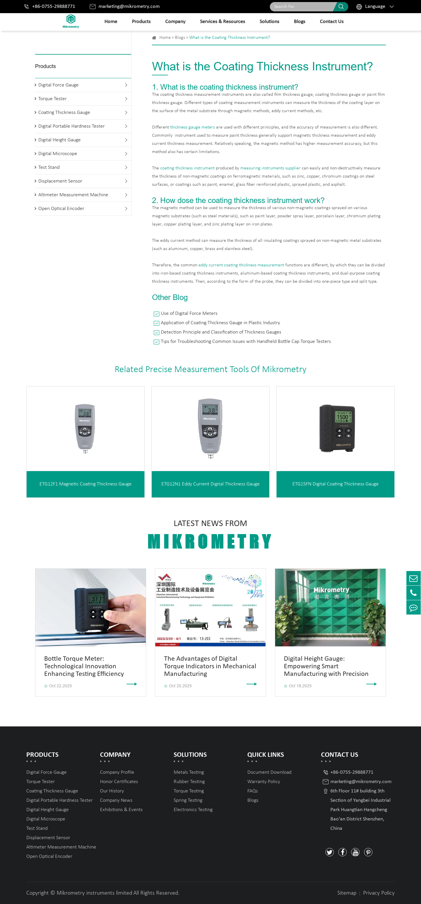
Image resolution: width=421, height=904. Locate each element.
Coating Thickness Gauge (64, 112)
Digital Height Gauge (59, 140)
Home (110, 22)
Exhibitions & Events (121, 810)
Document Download (269, 772)
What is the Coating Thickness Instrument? (229, 37)
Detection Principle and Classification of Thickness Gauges (221, 332)
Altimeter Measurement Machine (73, 195)
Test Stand (49, 167)
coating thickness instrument (187, 168)
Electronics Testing (193, 810)
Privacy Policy (379, 893)
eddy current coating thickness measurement (241, 265)
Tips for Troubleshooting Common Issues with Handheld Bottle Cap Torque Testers (246, 341)
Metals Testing (189, 772)
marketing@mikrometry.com (129, 6)
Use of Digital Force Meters (189, 313)
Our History (112, 791)
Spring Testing (188, 800)
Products (141, 22)
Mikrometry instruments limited (94, 893)
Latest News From (210, 535)
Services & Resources (222, 22)
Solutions (269, 22)
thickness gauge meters (192, 127)
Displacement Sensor (60, 181)
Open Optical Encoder (61, 208)
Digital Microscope (57, 154)
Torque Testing (189, 791)
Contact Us (332, 22)
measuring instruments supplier (270, 168)
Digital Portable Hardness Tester (71, 126)
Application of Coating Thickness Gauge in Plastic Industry (220, 323)
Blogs (299, 22)
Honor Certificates (119, 782)
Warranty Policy (263, 782)
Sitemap (346, 893)
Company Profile (117, 772)
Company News (116, 800)
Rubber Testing (189, 782)
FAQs (252, 791)
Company (175, 22)
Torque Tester (52, 99)
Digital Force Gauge (58, 85)
